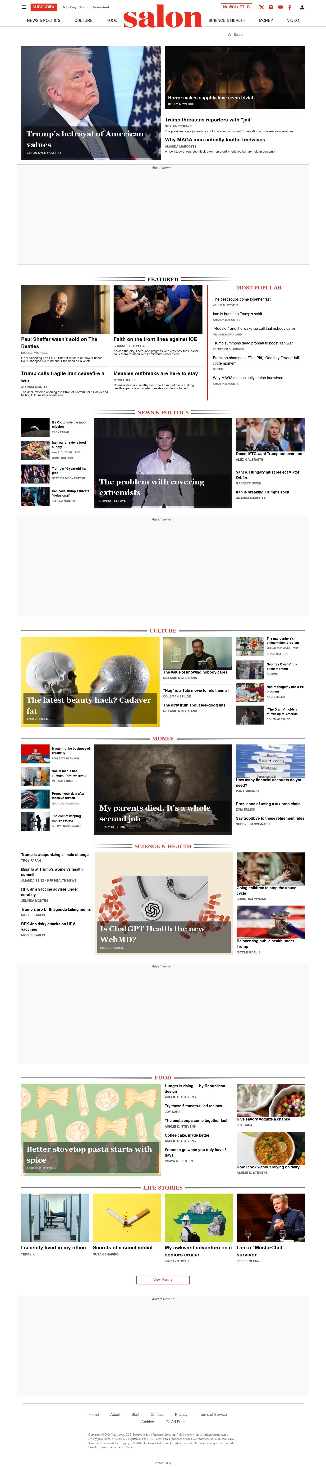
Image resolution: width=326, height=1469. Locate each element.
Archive (147, 1422)
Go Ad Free (175, 1422)
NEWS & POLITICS (163, 412)
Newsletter (236, 7)
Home (94, 1415)
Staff (135, 1415)
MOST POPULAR (259, 287)
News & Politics (43, 21)
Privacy (181, 1415)
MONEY (163, 738)
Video (293, 21)
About (115, 1415)
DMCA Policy (163, 1463)
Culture (83, 21)
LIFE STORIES (163, 1188)
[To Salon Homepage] (163, 16)
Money (266, 21)
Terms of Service (213, 1415)
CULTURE (163, 631)
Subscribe (43, 7)
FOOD (163, 1077)
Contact (157, 1415)
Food (112, 21)
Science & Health (226, 21)
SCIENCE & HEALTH (163, 846)
